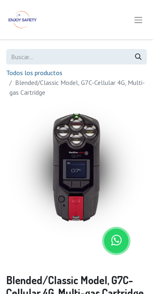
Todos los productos (34, 73)
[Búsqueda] (138, 57)
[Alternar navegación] (138, 20)
